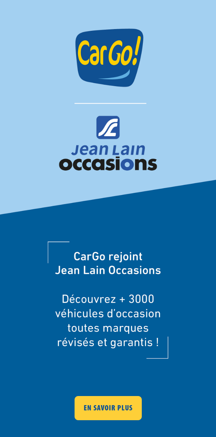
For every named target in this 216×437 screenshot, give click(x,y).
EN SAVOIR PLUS (108, 407)
